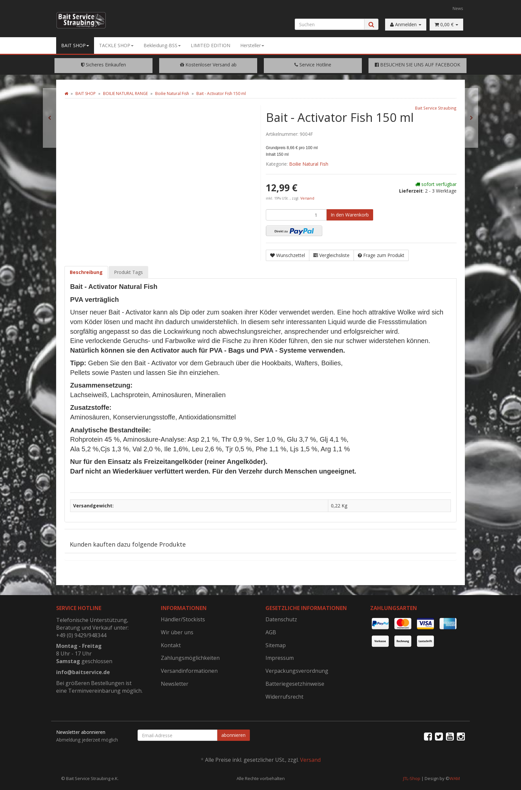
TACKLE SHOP (116, 45)
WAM (455, 778)
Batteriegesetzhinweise (294, 683)
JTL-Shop (411, 778)
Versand (307, 198)
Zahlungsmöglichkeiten (190, 657)
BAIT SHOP (75, 45)
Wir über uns (177, 632)
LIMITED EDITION (210, 45)
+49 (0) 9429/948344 (81, 635)
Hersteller (252, 45)
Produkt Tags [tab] (128, 272)
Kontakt (171, 645)
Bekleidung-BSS (162, 45)
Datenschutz (281, 619)
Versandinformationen (189, 670)
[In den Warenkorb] (349, 214)
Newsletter (174, 683)
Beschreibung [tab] (86, 272)
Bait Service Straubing (436, 108)
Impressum (279, 657)
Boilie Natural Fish (308, 164)
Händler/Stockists (183, 619)
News (458, 8)
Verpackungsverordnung (296, 670)
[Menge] (296, 214)
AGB (270, 632)
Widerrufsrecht (284, 696)
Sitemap (275, 645)
